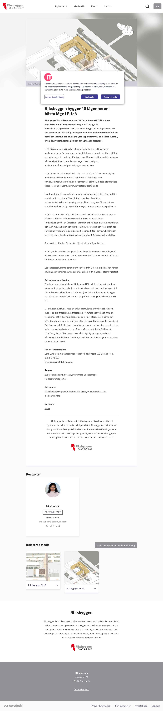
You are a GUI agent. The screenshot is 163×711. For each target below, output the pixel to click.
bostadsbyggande (59, 391)
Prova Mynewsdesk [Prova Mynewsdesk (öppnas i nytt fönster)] (101, 705)
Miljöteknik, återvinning (71, 374)
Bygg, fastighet (52, 374)
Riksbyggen (75, 165)
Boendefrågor (90, 374)
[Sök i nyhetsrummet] (147, 6)
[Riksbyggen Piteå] (43, 566)
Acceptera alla (110, 97)
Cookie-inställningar (54, 97)
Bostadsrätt (74, 391)
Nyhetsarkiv (61, 6)
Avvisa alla (90, 97)
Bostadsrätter (99, 391)
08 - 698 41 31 (53, 525)
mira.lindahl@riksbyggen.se (52, 521)
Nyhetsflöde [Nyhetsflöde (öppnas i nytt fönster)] (141, 705)
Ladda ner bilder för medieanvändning (116, 545)
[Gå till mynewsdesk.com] (13, 706)
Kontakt (107, 6)
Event (94, 6)
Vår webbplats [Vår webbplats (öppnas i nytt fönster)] (81, 689)
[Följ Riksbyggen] (157, 6)
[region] (82, 87)
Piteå (47, 391)
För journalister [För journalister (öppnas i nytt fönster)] (123, 705)
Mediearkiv (79, 6)
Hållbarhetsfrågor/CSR (56, 378)
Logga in (155, 705)
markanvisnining (52, 395)
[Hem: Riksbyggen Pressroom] (13, 6)
